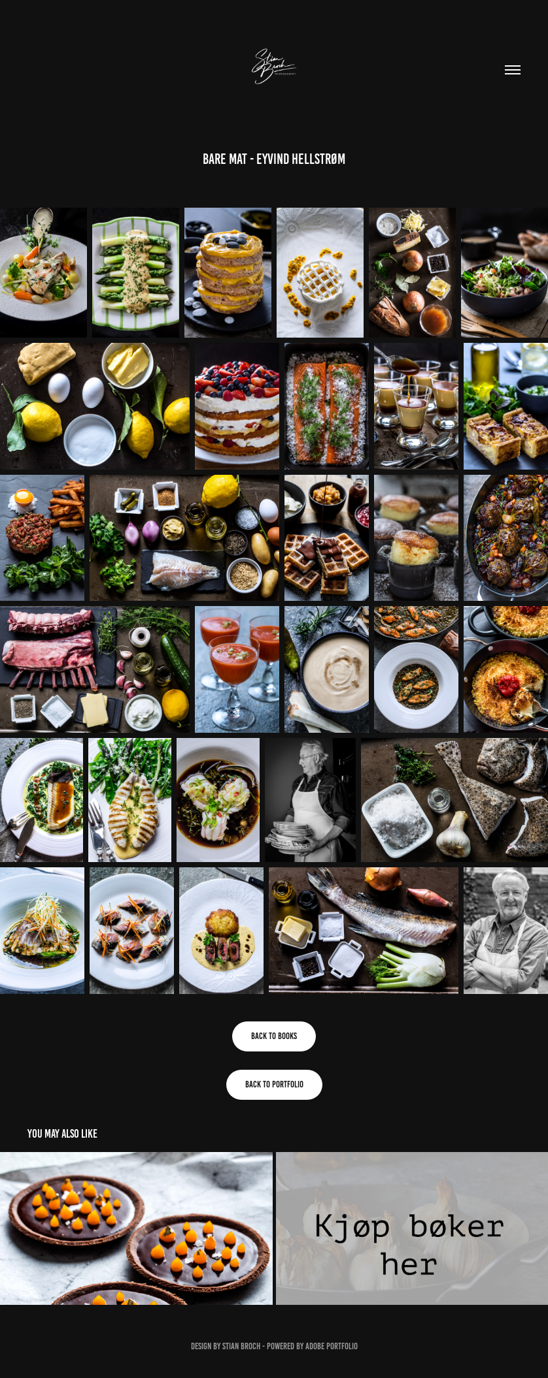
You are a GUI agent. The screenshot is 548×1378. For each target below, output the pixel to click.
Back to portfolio (274, 1084)
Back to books (274, 1036)
